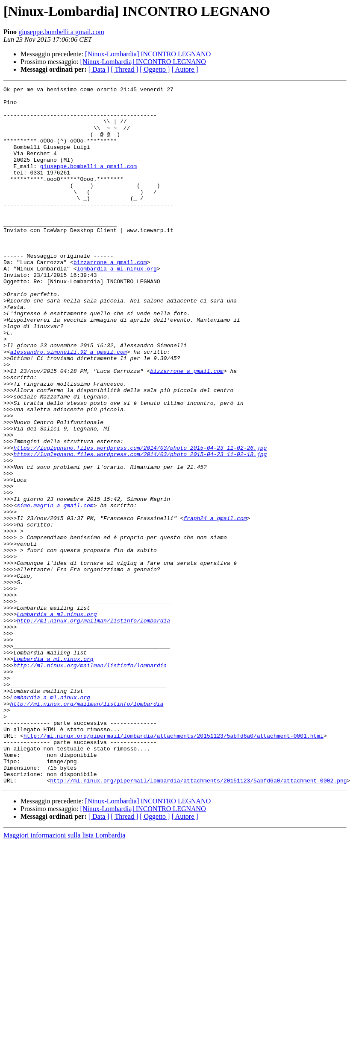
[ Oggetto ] (155, 69)
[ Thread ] (124, 69)
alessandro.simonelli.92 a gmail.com (68, 405)
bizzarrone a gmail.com (110, 298)
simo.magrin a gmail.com (55, 589)
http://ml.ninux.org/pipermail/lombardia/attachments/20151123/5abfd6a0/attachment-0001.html (174, 866)
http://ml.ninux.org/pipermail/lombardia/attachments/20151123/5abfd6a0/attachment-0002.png (198, 920)
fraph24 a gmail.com (215, 605)
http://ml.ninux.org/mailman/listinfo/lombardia (93, 728)
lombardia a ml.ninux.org (117, 305)
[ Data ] (98, 69)
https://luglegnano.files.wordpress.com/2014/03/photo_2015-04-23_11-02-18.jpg (140, 528)
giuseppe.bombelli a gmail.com (61, 31)
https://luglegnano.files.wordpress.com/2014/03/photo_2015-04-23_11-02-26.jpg (140, 520)
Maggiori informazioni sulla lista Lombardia (64, 974)
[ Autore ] (184, 69)
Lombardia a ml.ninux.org (57, 720)
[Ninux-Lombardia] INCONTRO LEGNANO (148, 54)
